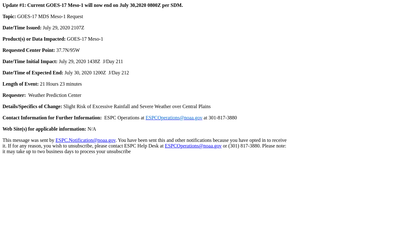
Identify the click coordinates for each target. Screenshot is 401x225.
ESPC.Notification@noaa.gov (85, 140)
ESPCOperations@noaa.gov (193, 145)
